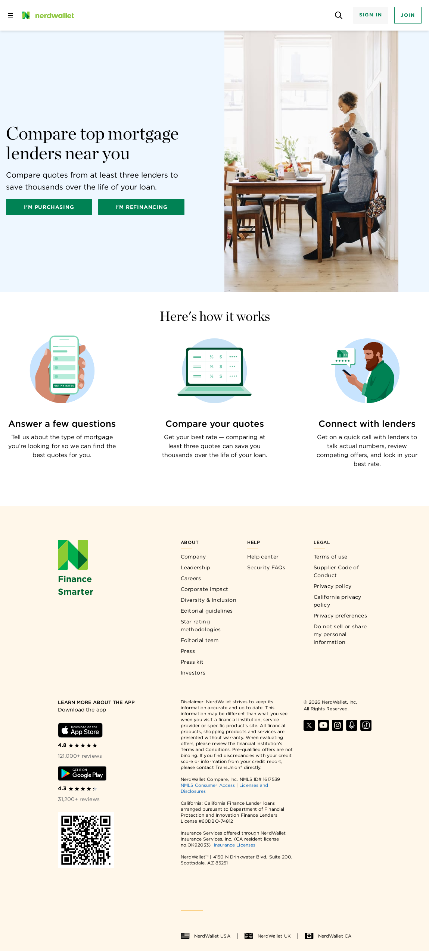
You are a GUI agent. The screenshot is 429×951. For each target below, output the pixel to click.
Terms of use (331, 557)
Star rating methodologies (201, 625)
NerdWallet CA (328, 936)
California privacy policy (337, 601)
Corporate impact (205, 589)
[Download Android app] (82, 773)
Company (193, 557)
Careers (191, 578)
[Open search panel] (338, 15)
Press (188, 651)
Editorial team (200, 640)
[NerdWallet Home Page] (47, 15)
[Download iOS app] (80, 730)
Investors (193, 673)
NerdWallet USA (205, 936)
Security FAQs (266, 567)
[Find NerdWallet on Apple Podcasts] (351, 725)
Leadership (196, 567)
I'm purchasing (49, 207)
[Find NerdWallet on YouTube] (323, 725)
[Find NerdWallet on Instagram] (337, 725)
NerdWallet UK (267, 936)
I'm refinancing (141, 207)
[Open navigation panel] (10, 15)
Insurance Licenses (234, 845)
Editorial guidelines (207, 611)
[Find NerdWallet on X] (309, 725)
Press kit (192, 662)
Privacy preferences (340, 616)
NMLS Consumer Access (208, 785)
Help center (263, 557)
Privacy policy (332, 586)
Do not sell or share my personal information (340, 634)
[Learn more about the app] (97, 702)
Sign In (370, 15)
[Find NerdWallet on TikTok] (366, 725)
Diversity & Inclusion (208, 600)
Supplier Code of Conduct (336, 571)
